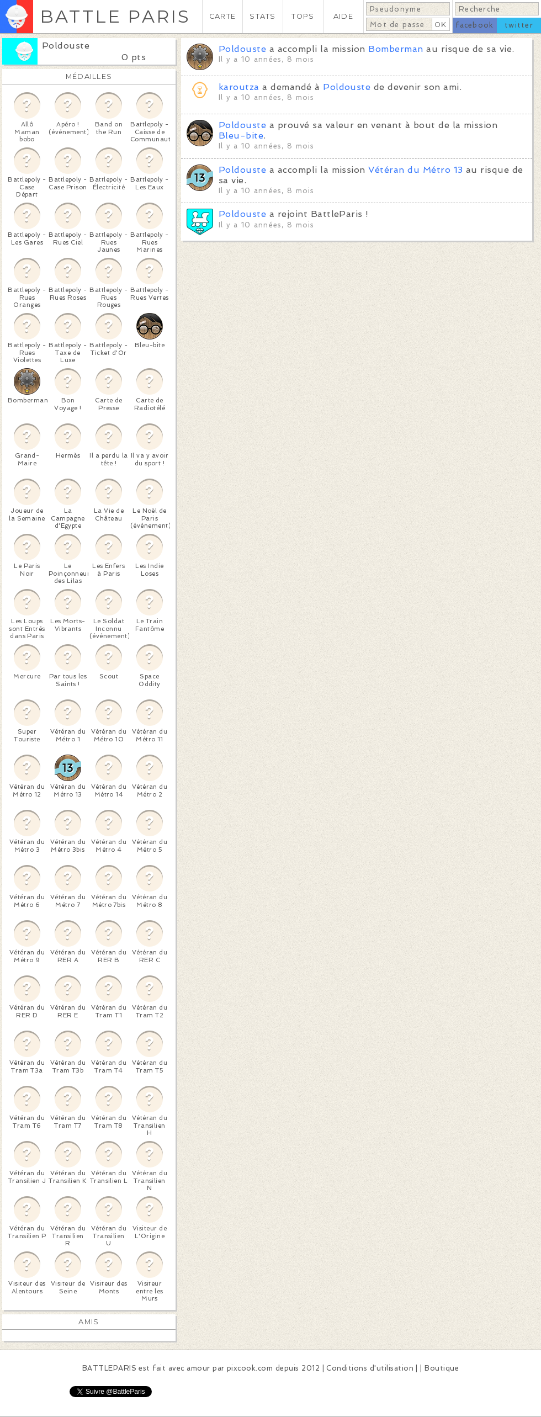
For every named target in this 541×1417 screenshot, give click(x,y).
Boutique (442, 1368)
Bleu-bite (241, 135)
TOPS (302, 16)
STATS (262, 16)
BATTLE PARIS (115, 16)
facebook (474, 25)
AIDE (343, 16)
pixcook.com (250, 1368)
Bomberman (395, 49)
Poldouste (65, 45)
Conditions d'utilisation (369, 1368)
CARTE (222, 16)
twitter (519, 25)
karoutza (239, 87)
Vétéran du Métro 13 (415, 169)
